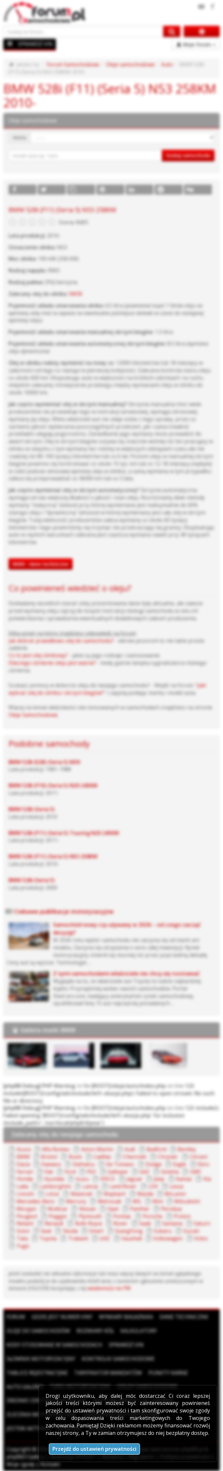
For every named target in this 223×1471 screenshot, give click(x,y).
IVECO (107, 1178)
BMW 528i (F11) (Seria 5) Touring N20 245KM (63, 833)
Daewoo (51, 1164)
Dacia (23, 1164)
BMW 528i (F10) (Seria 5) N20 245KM (52, 785)
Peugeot (27, 1216)
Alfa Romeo (56, 1149)
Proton (182, 1216)
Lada (22, 1186)
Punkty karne (168, 1372)
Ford (70, 1171)
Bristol (49, 1156)
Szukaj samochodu (188, 155)
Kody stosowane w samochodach (54, 1344)
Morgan (26, 1208)
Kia (207, 1178)
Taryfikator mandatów (108, 1372)
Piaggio (58, 1216)
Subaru (163, 1230)
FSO (91, 1171)
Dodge (154, 1164)
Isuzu (82, 1178)
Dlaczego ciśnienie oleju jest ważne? (52, 662)
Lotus (52, 1193)
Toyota (48, 1238)
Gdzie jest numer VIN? (62, 1316)
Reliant (25, 1223)
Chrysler (168, 1156)
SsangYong (129, 1230)
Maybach (115, 1193)
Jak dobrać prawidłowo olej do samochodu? (61, 640)
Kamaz (184, 1178)
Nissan (87, 1208)
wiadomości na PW (109, 1288)
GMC (196, 1171)
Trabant (78, 1238)
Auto (167, 64)
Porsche (152, 1216)
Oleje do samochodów (38, 1330)
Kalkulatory (138, 1330)
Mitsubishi (187, 1201)
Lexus (176, 1186)
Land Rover (123, 1186)
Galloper (117, 1171)
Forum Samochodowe (73, 64)
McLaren (175, 1193)
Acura (24, 1149)
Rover (120, 1223)
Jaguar (134, 1178)
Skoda (70, 1230)
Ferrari (25, 1171)
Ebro (203, 1164)
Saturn (202, 1223)
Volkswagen (168, 1238)
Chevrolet (134, 1156)
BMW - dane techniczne (40, 564)
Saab (145, 1223)
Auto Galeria (25, 1386)
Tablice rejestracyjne (37, 1372)
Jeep (159, 1178)
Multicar (58, 1208)
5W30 (75, 293)
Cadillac (102, 1156)
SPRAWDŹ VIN (35, 44)
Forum (16, 1316)
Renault (54, 1223)
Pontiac (122, 1216)
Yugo (23, 1245)
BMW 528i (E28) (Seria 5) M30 (44, 762)
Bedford (156, 1149)
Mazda (145, 1193)
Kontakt (50, 1464)
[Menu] (10, 43)
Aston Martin (97, 1149)
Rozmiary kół (95, 1330)
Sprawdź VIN (126, 1344)
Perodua (171, 1208)
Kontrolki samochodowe (118, 1358)
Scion (23, 1230)
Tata (22, 1238)
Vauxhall (131, 1238)
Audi (129, 1149)
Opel (112, 1208)
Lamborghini (55, 1186)
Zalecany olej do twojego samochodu (64, 1134)
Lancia (90, 1186)
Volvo (201, 1238)
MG (136, 1201)
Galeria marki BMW (48, 1030)
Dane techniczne (184, 1316)
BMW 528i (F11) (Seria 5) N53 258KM (52, 856)
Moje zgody (21, 1464)
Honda (25, 1178)
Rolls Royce (88, 1223)
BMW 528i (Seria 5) (31, 809)
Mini (157, 1201)
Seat (46, 1230)
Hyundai (54, 1178)
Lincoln (25, 1193)
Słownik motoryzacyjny (41, 1358)
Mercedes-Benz (36, 1201)
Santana (172, 1223)
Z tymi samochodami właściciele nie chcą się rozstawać (126, 973)
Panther (140, 1208)
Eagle (179, 1164)
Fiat (48, 1171)
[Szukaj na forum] (83, 31)
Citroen (198, 1156)
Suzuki (191, 1230)
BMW (23, 1156)
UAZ (104, 1238)
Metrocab (109, 1201)
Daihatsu (84, 1164)
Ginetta (170, 1171)
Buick (75, 1156)
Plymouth (90, 1216)
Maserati (81, 1193)
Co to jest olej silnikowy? (38, 655)
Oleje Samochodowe (33, 714)
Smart (96, 1230)
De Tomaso (120, 1164)
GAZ (144, 1171)
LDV (153, 1186)
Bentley (186, 1149)
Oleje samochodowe (130, 64)
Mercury (76, 1201)
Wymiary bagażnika (126, 1316)
